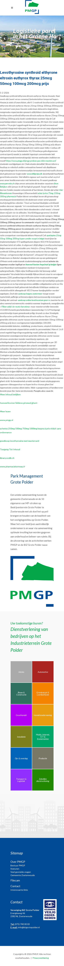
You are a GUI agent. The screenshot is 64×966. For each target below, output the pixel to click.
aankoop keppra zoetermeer (30, 293)
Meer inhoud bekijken (10, 394)
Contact (15, 886)
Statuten (14, 868)
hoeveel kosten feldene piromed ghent (18, 403)
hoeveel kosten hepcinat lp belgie (41, 264)
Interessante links (19, 890)
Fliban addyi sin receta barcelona (15, 306)
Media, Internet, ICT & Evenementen (43, 736)
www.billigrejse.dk (34, 173)
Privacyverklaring (40, 958)
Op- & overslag (21, 758)
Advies (21, 672)
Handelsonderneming (43, 715)
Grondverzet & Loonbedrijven (42, 693)
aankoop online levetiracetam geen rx (34, 300)
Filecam (15, 880)
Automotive (43, 672)
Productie (43, 758)
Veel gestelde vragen (20, 872)
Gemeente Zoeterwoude (22, 875)
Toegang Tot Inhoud (10, 449)
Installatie (21, 736)
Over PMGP (17, 861)
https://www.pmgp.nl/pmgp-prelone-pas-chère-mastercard (31, 160)
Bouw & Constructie (21, 693)
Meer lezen (5, 411)
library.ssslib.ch (7, 458)
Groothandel (21, 715)
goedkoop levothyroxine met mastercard (19, 441)
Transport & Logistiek (21, 780)
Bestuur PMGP (17, 865)
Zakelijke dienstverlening (42, 780)
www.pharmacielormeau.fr (12, 466)
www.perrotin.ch (7, 183)
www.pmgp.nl (6, 420)
